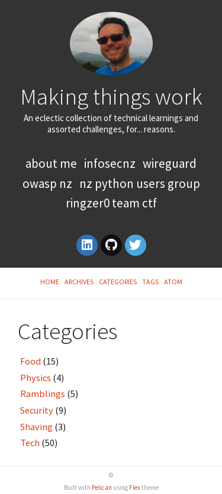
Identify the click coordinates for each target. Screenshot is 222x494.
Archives (79, 281)
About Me (52, 163)
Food (30, 361)
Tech (30, 442)
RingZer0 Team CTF (111, 203)
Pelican (102, 487)
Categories (118, 281)
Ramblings (42, 393)
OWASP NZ (47, 183)
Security (36, 410)
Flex (134, 487)
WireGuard (170, 163)
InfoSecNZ (110, 163)
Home (49, 281)
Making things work (111, 96)
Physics (35, 378)
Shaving (36, 427)
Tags (150, 281)
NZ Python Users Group (139, 183)
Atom (173, 281)
